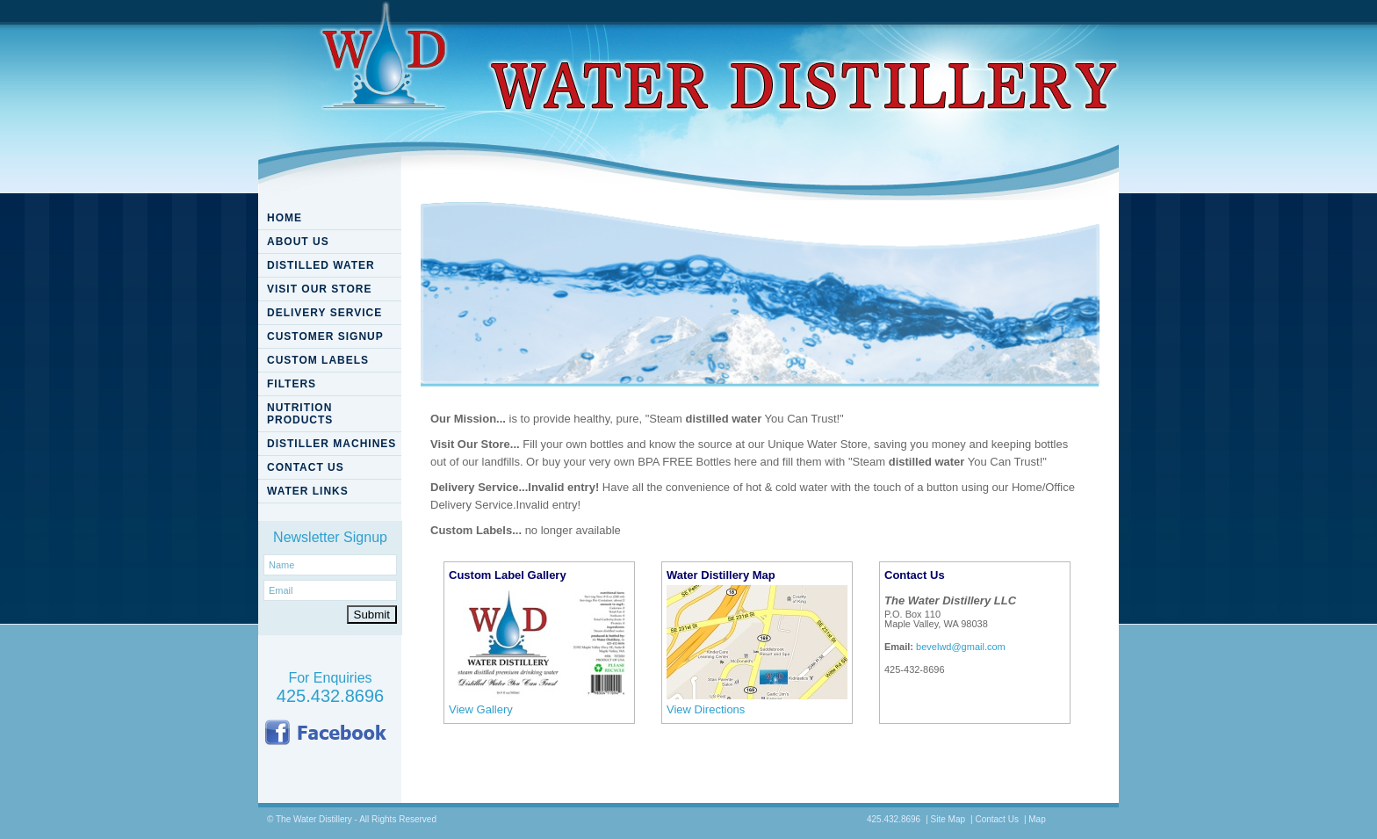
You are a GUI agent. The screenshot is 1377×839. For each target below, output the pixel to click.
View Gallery (481, 709)
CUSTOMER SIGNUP (325, 336)
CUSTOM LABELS (318, 360)
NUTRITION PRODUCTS (300, 413)
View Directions (706, 709)
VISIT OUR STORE (319, 289)
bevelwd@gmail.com (961, 646)
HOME (284, 218)
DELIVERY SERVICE (324, 313)
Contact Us (996, 819)
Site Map (948, 819)
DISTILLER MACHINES (331, 444)
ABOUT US (298, 241)
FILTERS (291, 384)
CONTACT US (305, 467)
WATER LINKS (308, 491)
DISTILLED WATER (321, 265)
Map (1036, 819)
